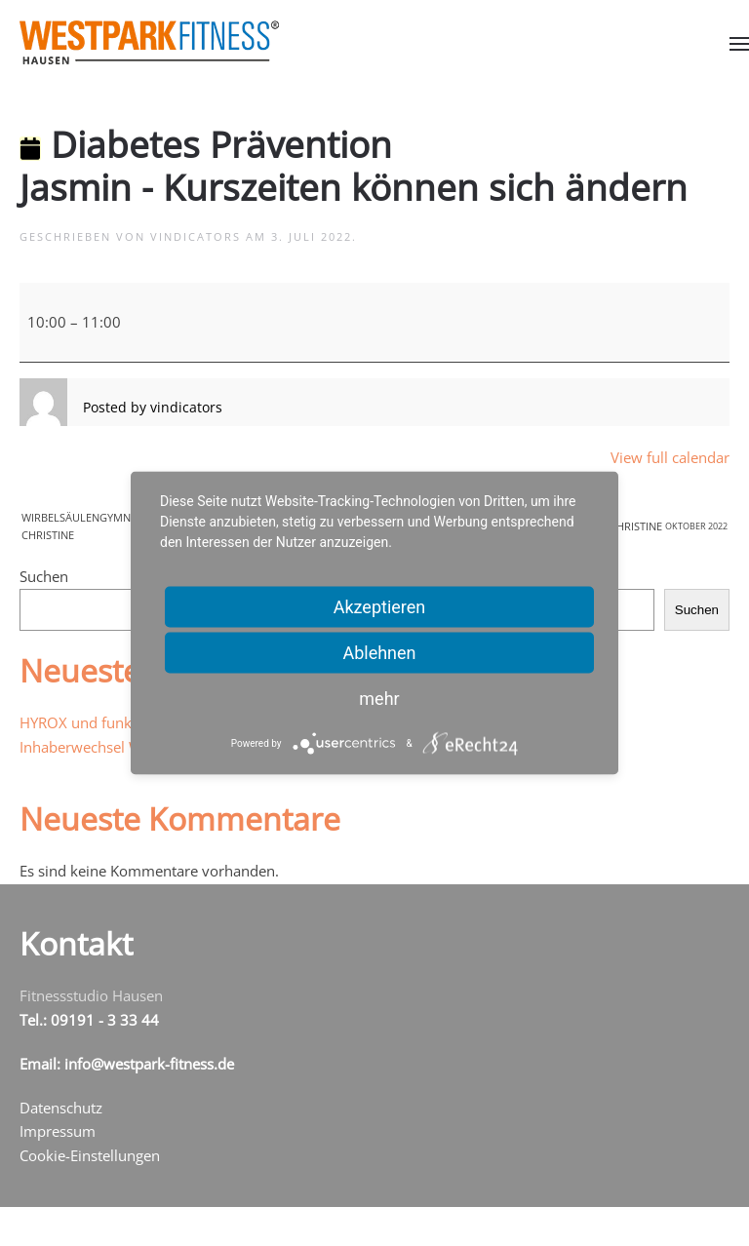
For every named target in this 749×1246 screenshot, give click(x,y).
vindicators (195, 236)
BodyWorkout (626, 526)
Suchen (44, 576)
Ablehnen (378, 652)
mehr (379, 698)
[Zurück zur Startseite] (149, 42)
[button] (739, 43)
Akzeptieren (380, 607)
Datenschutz (61, 1107)
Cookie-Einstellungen (90, 1155)
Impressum (58, 1131)
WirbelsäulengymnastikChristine (126, 526)
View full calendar (670, 457)
